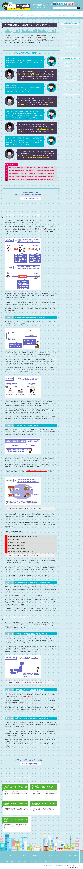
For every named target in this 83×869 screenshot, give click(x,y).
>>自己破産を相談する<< (30, 764)
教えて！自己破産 (16, 5)
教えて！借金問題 (22, 861)
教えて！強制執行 (60, 861)
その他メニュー (74, 15)
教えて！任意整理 (20, 15)
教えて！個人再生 (31, 15)
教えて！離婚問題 (73, 861)
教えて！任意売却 (63, 15)
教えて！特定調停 (10, 861)
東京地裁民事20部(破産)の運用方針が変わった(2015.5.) (30, 682)
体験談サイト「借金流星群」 (64, 865)
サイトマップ (53, 865)
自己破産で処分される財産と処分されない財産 (24, 555)
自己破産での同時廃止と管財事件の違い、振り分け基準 (26, 509)
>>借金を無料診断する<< (30, 198)
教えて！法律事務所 (35, 861)
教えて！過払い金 (41, 15)
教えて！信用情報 (48, 861)
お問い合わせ (46, 865)
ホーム (8, 15)
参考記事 (32, 118)
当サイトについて (76, 865)
